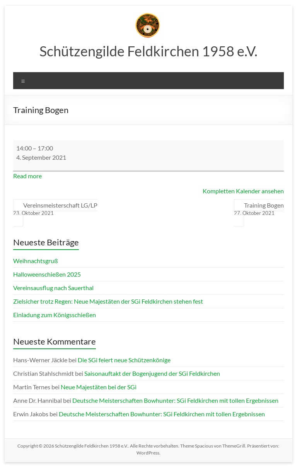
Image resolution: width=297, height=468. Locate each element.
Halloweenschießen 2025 (47, 274)
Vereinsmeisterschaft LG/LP (55, 209)
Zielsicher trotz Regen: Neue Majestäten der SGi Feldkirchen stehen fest (108, 301)
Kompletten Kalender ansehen (243, 190)
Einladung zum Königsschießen (54, 314)
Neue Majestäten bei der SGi (99, 386)
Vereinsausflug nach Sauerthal (53, 287)
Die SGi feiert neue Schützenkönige (124, 359)
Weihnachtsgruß (35, 260)
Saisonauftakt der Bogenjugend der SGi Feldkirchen (152, 373)
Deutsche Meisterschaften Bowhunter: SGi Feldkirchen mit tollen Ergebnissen (175, 400)
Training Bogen (259, 209)
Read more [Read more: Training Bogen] (27, 175)
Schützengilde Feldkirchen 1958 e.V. (148, 50)
